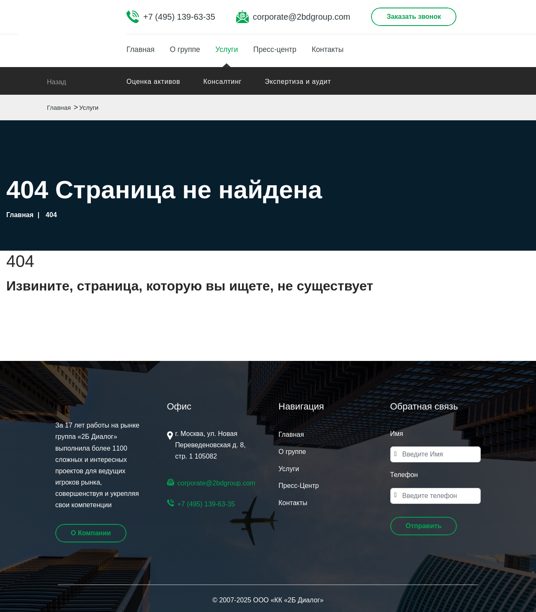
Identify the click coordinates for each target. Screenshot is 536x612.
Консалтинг (222, 81)
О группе (187, 49)
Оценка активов (153, 81)
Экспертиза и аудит (298, 81)
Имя (396, 433)
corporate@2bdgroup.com (301, 16)
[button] (423, 526)
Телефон (404, 474)
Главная (140, 49)
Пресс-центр (282, 49)
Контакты (336, 49)
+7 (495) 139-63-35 (179, 16)
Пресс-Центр (298, 485)
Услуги (230, 49)
